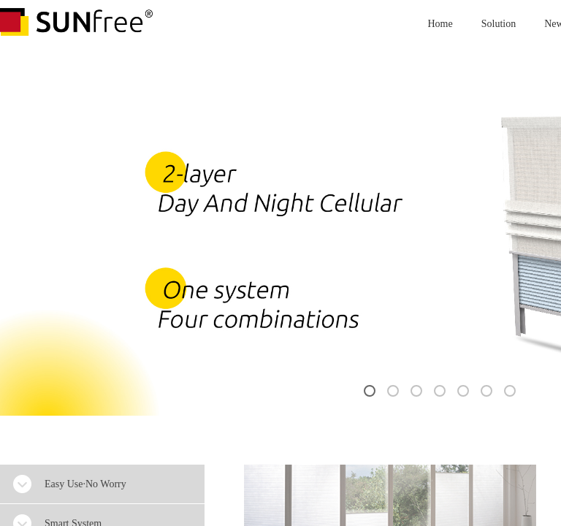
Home (440, 23)
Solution (498, 23)
